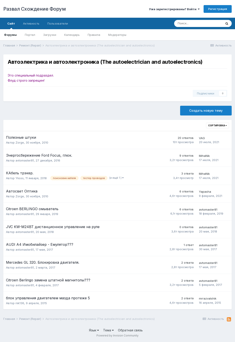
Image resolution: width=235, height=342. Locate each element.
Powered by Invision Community (117, 335)
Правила (94, 35)
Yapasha (205, 191)
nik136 (19, 303)
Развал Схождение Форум (34, 9)
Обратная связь (130, 330)
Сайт (11, 25)
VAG (202, 138)
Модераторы (117, 35)
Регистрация (217, 9)
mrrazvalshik (207, 298)
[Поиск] (198, 23)
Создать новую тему (206, 110)
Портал (30, 35)
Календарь (72, 35)
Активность (31, 23)
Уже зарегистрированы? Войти (174, 9)
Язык (94, 330)
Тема (108, 330)
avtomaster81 (24, 160)
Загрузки (49, 35)
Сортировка (217, 125)
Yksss (19, 178)
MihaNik (204, 156)
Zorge (19, 142)
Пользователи (57, 23)
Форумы (10, 35)
